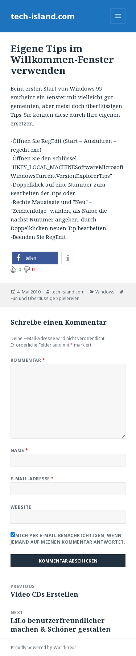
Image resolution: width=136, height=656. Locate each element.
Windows (105, 292)
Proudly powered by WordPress (44, 647)
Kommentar (28, 360)
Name (19, 450)
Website (21, 507)
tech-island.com (43, 16)
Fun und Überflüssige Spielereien (45, 298)
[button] (35, 258)
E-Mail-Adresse (32, 479)
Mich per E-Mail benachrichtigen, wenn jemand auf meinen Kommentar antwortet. (68, 538)
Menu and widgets (118, 23)
